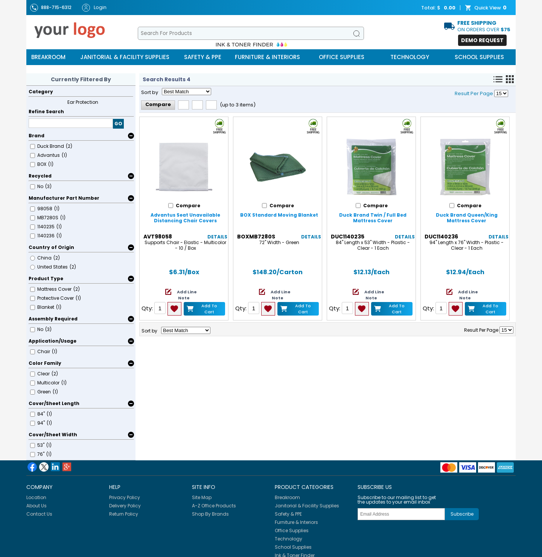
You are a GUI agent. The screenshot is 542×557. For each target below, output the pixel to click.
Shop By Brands (210, 514)
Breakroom (48, 57)
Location (36, 497)
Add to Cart (209, 308)
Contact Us (39, 514)
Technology (409, 57)
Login (94, 8)
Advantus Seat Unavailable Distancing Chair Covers (185, 218)
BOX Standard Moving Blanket (279, 215)
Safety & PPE (202, 57)
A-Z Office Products (214, 505)
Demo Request (482, 40)
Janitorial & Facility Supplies (124, 57)
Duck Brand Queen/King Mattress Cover (467, 218)
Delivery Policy (125, 505)
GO (118, 123)
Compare (158, 104)
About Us (36, 505)
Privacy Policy (124, 497)
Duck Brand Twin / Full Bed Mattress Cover (372, 218)
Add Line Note (187, 295)
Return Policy (123, 514)
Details (217, 237)
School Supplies (479, 57)
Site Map (202, 497)
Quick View (486, 8)
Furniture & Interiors (267, 57)
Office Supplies (341, 57)
